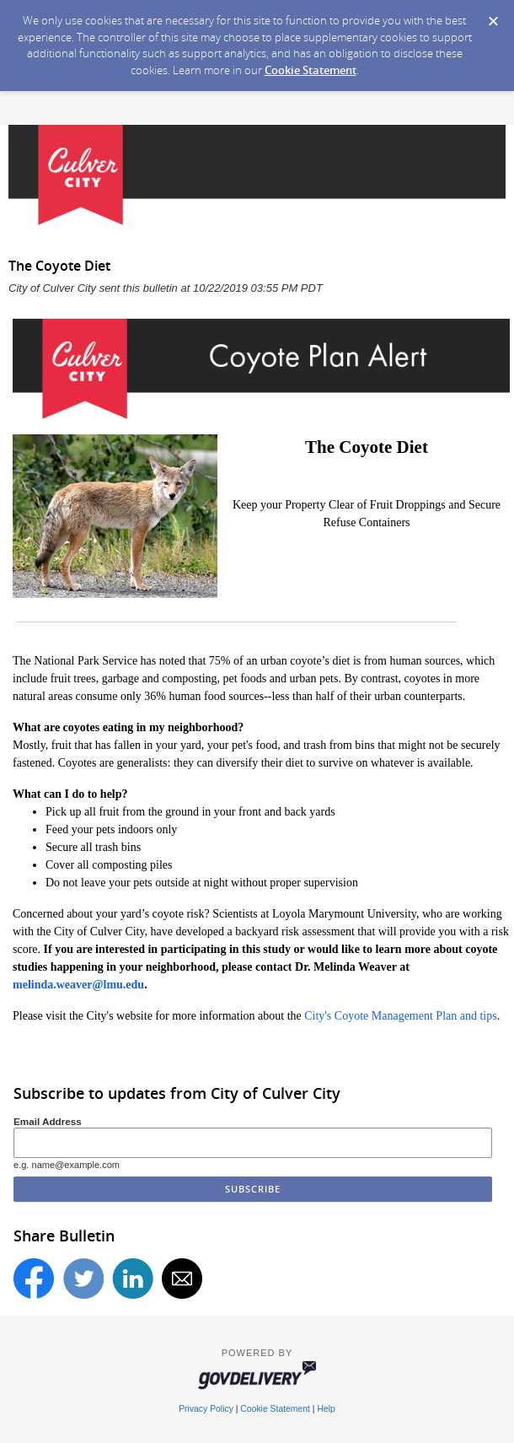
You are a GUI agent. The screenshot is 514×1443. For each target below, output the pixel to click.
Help (326, 1408)
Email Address (47, 1121)
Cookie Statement (310, 70)
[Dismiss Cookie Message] (493, 16)
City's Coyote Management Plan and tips (400, 1016)
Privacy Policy (206, 1408)
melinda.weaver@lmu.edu (78, 984)
